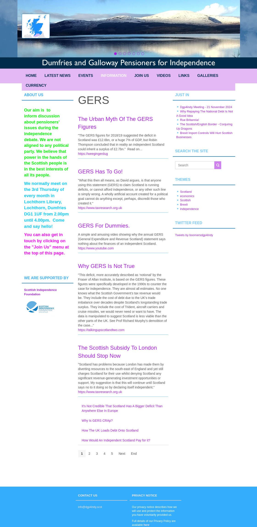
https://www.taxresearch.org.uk (100, 208)
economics (187, 196)
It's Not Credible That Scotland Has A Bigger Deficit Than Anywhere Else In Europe (122, 408)
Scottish (185, 200)
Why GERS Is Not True (106, 266)
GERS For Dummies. (104, 226)
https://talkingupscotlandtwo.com (101, 330)
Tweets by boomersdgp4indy (194, 235)
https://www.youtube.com (96, 248)
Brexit (184, 204)
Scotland (186, 191)
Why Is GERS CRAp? (97, 420)
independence (189, 209)
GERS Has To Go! (100, 171)
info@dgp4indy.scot (90, 507)
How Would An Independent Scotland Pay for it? (116, 440)
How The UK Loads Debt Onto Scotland (110, 430)
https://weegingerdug (93, 154)
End (134, 453)
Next (122, 453)
